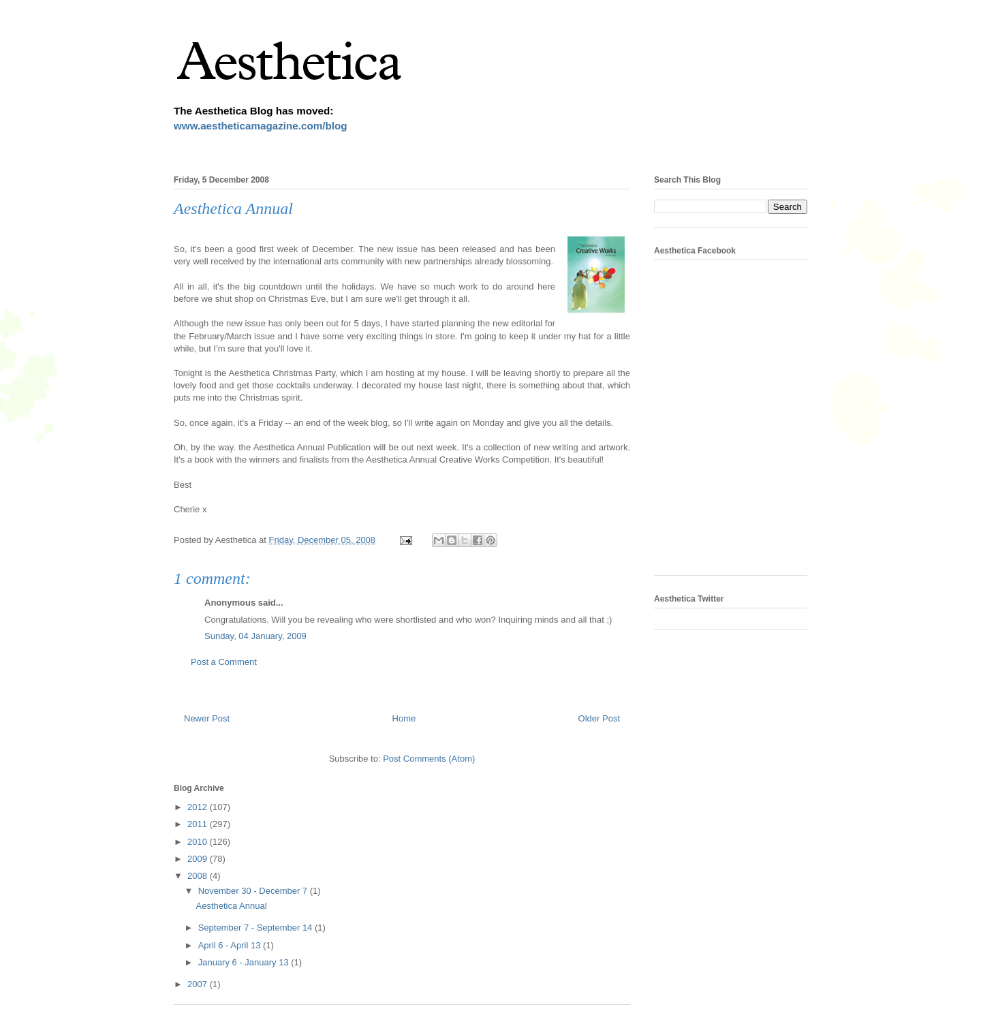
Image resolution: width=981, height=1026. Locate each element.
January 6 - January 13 (245, 962)
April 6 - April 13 (230, 945)
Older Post (599, 718)
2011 (198, 824)
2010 (198, 842)
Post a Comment (224, 662)
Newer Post (207, 718)
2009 (198, 859)
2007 (198, 984)
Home (404, 718)
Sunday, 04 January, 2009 (255, 636)
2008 (198, 876)
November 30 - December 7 (254, 891)
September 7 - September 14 (256, 927)
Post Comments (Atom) (429, 758)
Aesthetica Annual (231, 906)
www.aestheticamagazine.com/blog (260, 125)
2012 (198, 807)
